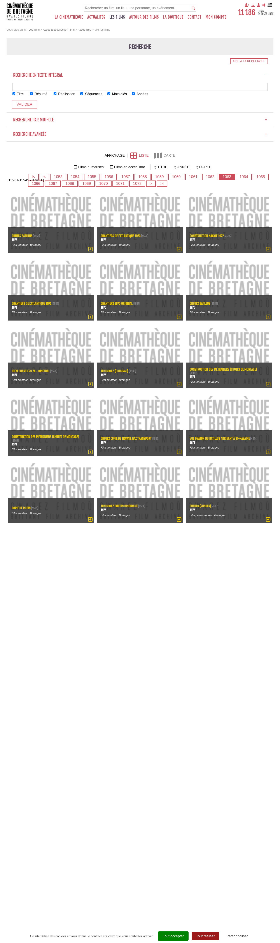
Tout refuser (205, 936)
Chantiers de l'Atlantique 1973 (121, 236)
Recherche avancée (140, 134)
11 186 (246, 12)
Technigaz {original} (115, 371)
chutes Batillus (22, 236)
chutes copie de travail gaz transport (126, 439)
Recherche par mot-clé (140, 120)
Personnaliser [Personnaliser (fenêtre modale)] (237, 936)
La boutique (173, 17)
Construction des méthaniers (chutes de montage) (224, 369)
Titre (18, 94)
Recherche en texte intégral (140, 75)
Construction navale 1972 (207, 236)
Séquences (92, 94)
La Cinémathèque (69, 17)
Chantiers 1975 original (117, 303)
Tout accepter (173, 936)
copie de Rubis (21, 508)
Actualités (96, 17)
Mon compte (216, 17)
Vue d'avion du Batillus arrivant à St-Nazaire (220, 439)
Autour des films (144, 17)
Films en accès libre (129, 167)
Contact (194, 17)
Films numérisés (90, 167)
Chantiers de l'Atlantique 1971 (32, 303)
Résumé (39, 94)
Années (142, 94)
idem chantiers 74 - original (31, 371)
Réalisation (65, 94)
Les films (117, 17)
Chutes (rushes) (200, 506)
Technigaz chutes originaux (119, 506)
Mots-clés (119, 94)
